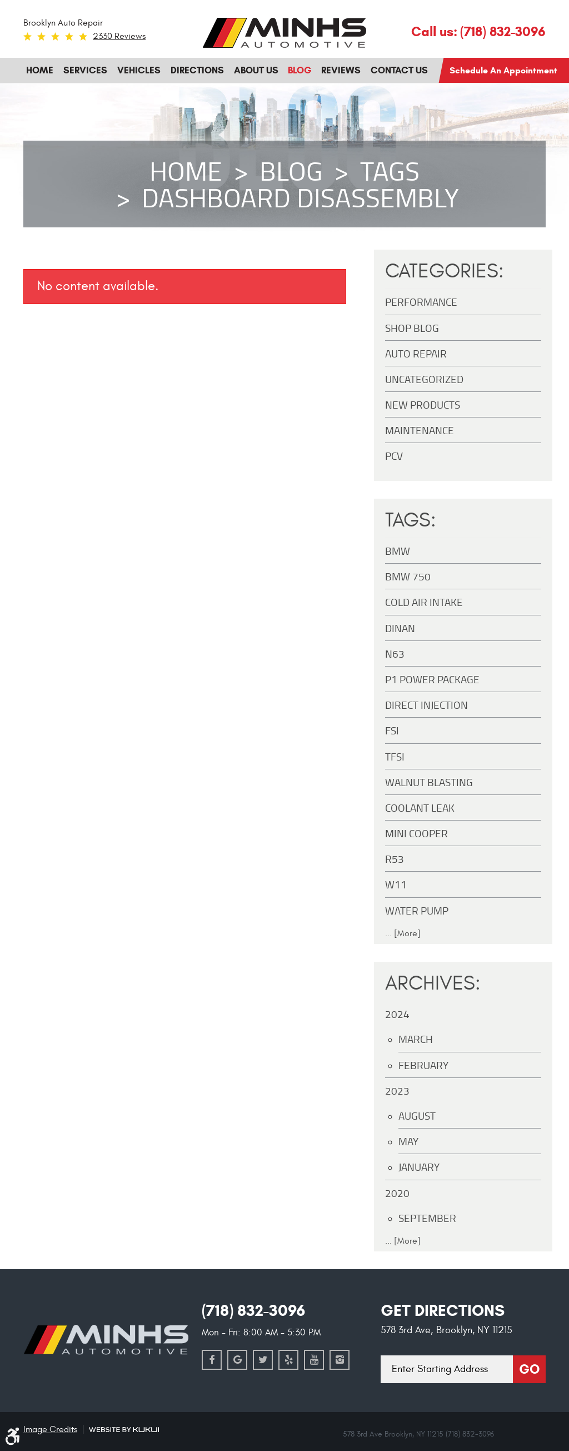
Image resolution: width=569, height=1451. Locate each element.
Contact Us (399, 70)
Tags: (410, 520)
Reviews (341, 70)
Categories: (444, 271)
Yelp (288, 1360)
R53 (394, 858)
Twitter (263, 1360)
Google (237, 1360)
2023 (397, 1090)
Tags (390, 170)
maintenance (419, 430)
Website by (124, 1429)
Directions (197, 70)
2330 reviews (119, 36)
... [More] (403, 933)
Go (529, 1369)
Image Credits (50, 1429)
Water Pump (416, 910)
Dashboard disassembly (300, 197)
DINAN (400, 627)
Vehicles (139, 70)
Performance (421, 301)
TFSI (395, 756)
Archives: (433, 983)
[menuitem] (39, 70)
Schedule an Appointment (503, 70)
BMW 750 (408, 576)
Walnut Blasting (429, 781)
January (419, 1166)
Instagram (340, 1360)
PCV (394, 455)
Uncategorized (424, 378)
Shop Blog (412, 327)
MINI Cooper (416, 833)
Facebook (212, 1360)
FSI (392, 730)
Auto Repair (416, 353)
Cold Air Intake (424, 601)
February (423, 1064)
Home (39, 70)
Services (85, 70)
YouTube (314, 1360)
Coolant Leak (420, 807)
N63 (395, 653)
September (427, 1217)
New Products (422, 404)
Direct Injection (426, 704)
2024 (397, 1013)
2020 (397, 1192)
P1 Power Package (432, 679)
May (408, 1141)
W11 (396, 884)
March (415, 1038)
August (417, 1115)
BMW (397, 550)
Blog (299, 70)
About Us (256, 70)
